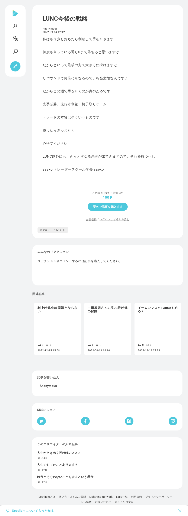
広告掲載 (86, 502)
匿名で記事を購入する (108, 206)
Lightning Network (101, 497)
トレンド (52, 230)
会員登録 (91, 219)
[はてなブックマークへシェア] (129, 421)
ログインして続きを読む (114, 219)
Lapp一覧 (122, 497)
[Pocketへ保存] (173, 421)
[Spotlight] (15, 16)
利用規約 (136, 497)
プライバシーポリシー (158, 497)
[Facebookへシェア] (85, 421)
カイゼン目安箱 (124, 502)
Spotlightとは (47, 497)
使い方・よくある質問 (72, 497)
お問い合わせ (103, 502)
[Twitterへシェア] (41, 421)
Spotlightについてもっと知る (33, 510)
